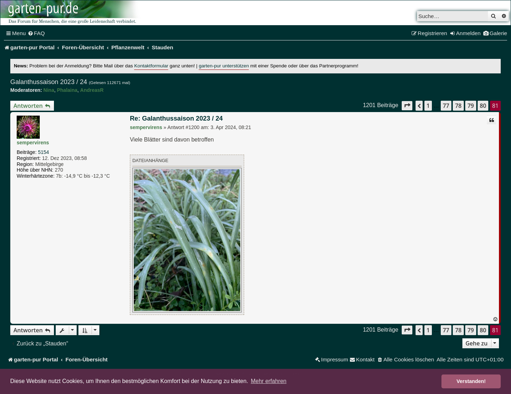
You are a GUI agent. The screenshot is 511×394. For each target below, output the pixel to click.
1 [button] (428, 106)
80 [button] (483, 106)
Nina (48, 90)
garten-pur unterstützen (224, 65)
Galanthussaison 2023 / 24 (48, 81)
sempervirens (33, 142)
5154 (43, 152)
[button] (407, 105)
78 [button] (458, 106)
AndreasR (92, 90)
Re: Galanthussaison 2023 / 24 (176, 118)
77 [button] (446, 106)
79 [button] (470, 106)
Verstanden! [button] (471, 381)
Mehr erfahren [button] (269, 381)
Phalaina (67, 90)
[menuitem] (36, 33)
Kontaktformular (151, 65)
